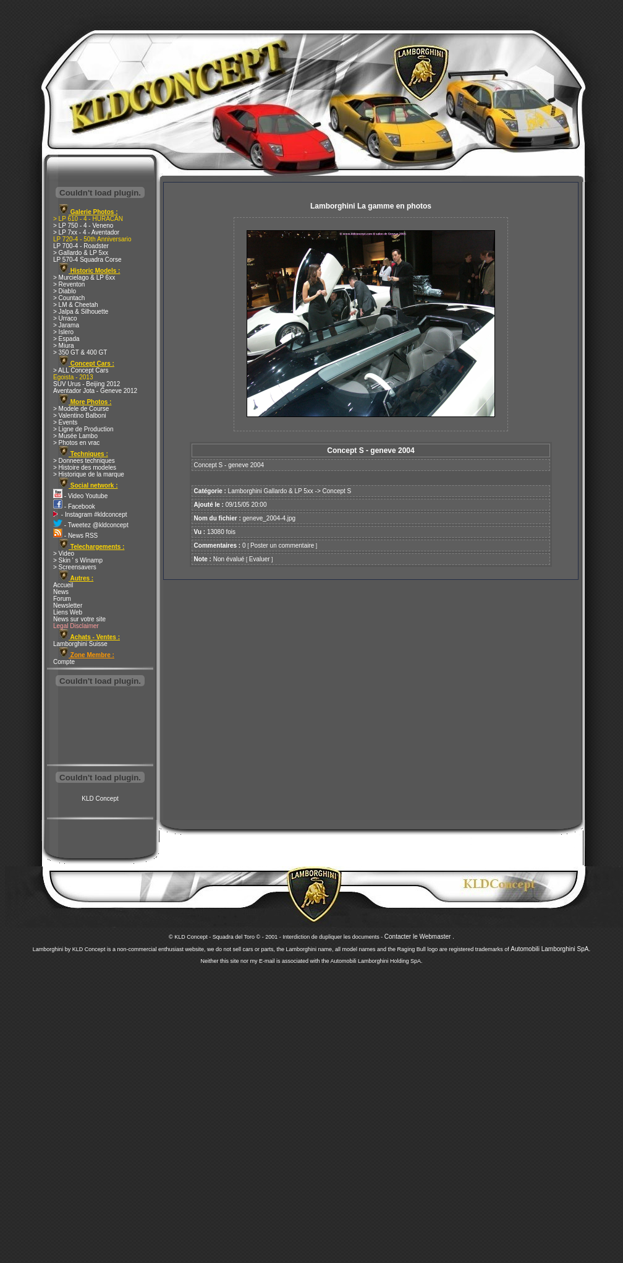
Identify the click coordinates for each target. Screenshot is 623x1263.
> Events (65, 422)
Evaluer (259, 559)
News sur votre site (79, 619)
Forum (62, 598)
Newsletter (67, 605)
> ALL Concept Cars (80, 370)
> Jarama (66, 325)
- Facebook (74, 506)
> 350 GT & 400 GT (80, 352)
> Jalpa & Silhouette (80, 311)
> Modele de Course (81, 408)
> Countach (69, 298)
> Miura (63, 345)
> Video (63, 553)
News (61, 591)
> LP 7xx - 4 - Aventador (86, 232)
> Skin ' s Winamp (78, 560)
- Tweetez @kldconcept (91, 525)
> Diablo (64, 291)
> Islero (63, 332)
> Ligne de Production (83, 429)
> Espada (66, 338)
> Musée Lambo (75, 436)
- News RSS (75, 535)
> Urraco (65, 318)
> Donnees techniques (84, 460)
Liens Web (67, 612)
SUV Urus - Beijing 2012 (86, 384)
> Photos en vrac (76, 442)
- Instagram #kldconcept (90, 514)
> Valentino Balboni (79, 415)
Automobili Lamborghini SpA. (550, 949)
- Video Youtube (80, 496)
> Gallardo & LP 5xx (80, 252)
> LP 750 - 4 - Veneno (83, 225)
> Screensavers (74, 567)
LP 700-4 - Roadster (81, 246)
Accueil (63, 585)
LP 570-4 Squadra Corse (87, 259)
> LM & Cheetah (75, 304)
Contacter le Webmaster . (419, 936)
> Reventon (69, 284)
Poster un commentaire (282, 545)
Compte (64, 661)
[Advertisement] (100, 726)
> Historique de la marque (88, 474)
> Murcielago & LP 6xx (84, 277)
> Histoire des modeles (84, 467)
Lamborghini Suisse (80, 643)
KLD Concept (100, 798)
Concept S (337, 491)
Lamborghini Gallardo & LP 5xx (270, 491)
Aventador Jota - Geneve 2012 (95, 390)
